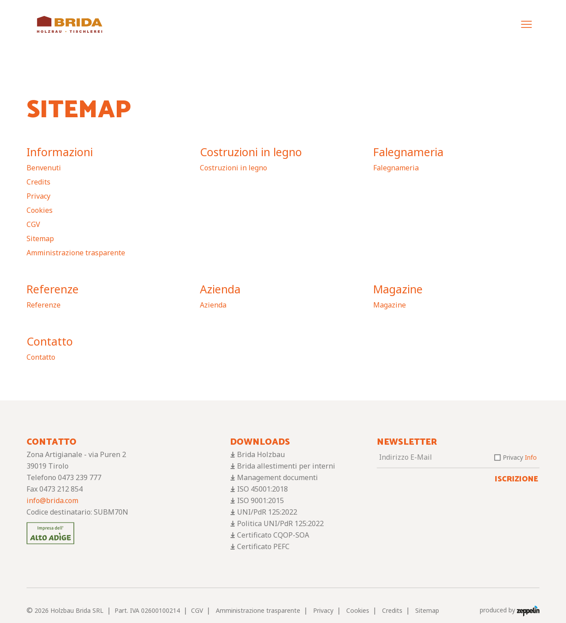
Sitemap (40, 238)
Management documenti (277, 477)
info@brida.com (52, 500)
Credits (38, 182)
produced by (509, 610)
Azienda (220, 288)
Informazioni (60, 151)
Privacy (38, 196)
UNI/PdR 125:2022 (267, 512)
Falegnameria (408, 151)
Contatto (50, 341)
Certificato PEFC (263, 546)
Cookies (40, 210)
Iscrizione (516, 479)
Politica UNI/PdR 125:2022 (280, 523)
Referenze (53, 288)
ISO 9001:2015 (260, 500)
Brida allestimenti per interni (286, 466)
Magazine (398, 288)
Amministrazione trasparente (76, 253)
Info (531, 457)
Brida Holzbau (261, 454)
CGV (33, 224)
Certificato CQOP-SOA (273, 535)
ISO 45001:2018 (262, 489)
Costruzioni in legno (251, 151)
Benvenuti (44, 168)
